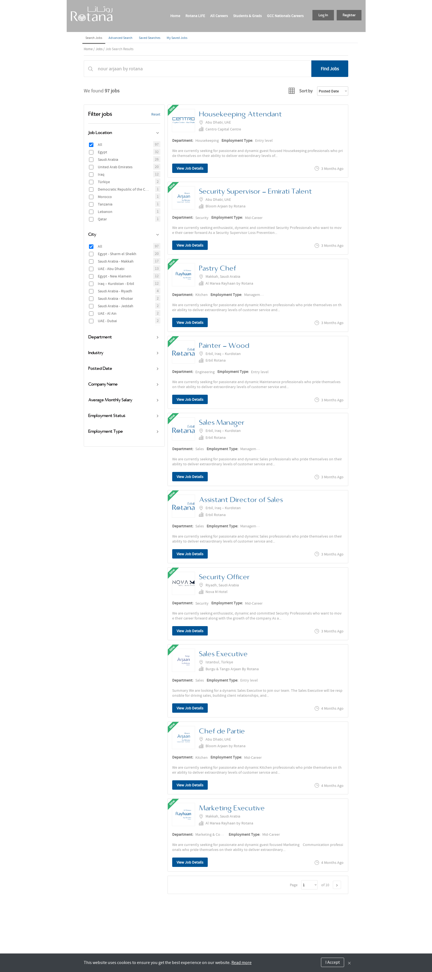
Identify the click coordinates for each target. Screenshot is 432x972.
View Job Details (190, 168)
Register (349, 15)
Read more (241, 962)
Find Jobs (330, 69)
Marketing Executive (232, 808)
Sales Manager (221, 422)
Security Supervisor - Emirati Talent (255, 191)
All (100, 144)
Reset (155, 114)
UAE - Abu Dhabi (111, 268)
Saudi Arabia (108, 159)
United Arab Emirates (115, 166)
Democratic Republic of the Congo (124, 189)
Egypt (102, 151)
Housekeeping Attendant (240, 114)
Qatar (102, 219)
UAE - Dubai (107, 320)
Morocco (105, 196)
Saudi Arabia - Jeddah (115, 305)
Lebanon (105, 211)
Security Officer (224, 577)
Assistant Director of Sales (241, 499)
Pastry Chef (217, 268)
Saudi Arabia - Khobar (115, 298)
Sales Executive (223, 654)
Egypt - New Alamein (114, 276)
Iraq (101, 174)
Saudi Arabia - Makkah (116, 261)
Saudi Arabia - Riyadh (115, 291)
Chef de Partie (222, 731)
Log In (323, 15)
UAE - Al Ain (107, 313)
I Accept (332, 962)
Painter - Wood (224, 345)
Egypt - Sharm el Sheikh (117, 253)
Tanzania (105, 204)
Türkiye (104, 181)
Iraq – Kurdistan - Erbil (116, 283)
